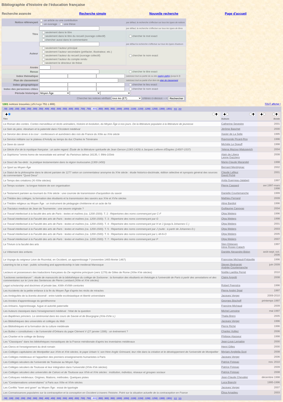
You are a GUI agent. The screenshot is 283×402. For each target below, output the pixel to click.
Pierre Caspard (230, 185)
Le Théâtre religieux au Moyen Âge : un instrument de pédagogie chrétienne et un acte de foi (57, 203)
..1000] (118, 109)
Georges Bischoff (231, 300)
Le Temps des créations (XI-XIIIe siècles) (27, 180)
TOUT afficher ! (273, 104)
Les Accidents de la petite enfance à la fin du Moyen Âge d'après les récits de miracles (53, 290)
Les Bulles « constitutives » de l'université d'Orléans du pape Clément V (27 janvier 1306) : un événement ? (65, 331)
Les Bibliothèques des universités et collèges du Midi (34, 321)
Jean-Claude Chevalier (234, 377)
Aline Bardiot (228, 203)
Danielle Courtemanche (235, 193)
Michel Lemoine (230, 310)
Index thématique (27, 76)
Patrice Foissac (230, 361)
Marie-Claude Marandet (235, 162)
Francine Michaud (231, 305)
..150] (16, 109)
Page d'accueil (236, 13)
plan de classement (169, 80)
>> (180, 108)
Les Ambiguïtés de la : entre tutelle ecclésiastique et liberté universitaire (54, 295)
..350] (40, 109)
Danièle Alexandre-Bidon (235, 251)
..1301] (168, 109)
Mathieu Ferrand (231, 198)
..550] (64, 109)
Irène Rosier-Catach (233, 247)
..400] (46, 109)
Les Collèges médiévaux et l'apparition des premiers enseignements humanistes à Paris (54, 356)
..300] (34, 109)
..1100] (133, 109)
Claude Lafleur (229, 172)
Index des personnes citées (21, 89)
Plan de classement (26, 80)
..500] (58, 109)
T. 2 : (82, 213)
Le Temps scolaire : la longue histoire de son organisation (36, 185)
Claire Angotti (229, 277)
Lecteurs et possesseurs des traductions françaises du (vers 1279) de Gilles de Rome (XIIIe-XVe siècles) (77, 272)
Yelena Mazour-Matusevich (237, 149)
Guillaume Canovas (232, 208)
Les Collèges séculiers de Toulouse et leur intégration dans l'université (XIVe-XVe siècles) (55, 367)
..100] (10, 109)
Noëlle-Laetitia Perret (233, 272)
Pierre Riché (228, 326)
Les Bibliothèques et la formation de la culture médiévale (36, 326)
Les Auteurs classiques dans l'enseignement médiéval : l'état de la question (47, 311)
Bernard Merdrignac (232, 167)
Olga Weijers (228, 213)
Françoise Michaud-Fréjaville (238, 259)
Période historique (26, 93)
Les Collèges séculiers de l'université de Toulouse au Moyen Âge (41, 362)
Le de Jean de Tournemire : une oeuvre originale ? (43, 208)
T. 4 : (96, 223)
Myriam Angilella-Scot (233, 351)
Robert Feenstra (230, 285)
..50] (5, 109)
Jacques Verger (230, 295)
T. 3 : (80, 218)
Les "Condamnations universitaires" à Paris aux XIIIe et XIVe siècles (43, 382)
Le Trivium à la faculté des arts (21, 244)
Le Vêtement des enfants (17, 251)
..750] (88, 109)
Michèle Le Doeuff (231, 144)
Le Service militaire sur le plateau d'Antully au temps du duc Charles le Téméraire (50, 139)
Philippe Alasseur (231, 336)
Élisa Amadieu (229, 392)
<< (175, 108)
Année (34, 67)
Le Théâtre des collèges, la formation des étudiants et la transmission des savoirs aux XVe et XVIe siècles (64, 198)
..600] (70, 109)
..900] (106, 109)
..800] (94, 109)
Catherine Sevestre (232, 123)
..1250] (154, 109)
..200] (22, 109)
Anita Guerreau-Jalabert (235, 180)
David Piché (228, 175)
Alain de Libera (230, 154)
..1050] (126, 109)
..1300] (161, 109)
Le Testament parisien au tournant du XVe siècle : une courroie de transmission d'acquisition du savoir (62, 193)
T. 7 (80, 239)
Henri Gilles (228, 346)
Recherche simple (92, 13)
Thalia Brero (228, 315)
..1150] (140, 109)
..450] (52, 109)
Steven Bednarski (231, 264)
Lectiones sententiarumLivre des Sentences (109, 279)
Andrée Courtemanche (234, 267)
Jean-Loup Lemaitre (233, 341)
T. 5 (99, 228)
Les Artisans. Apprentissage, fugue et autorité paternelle (35, 305)
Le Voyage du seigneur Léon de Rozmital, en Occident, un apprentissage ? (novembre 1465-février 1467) (64, 259)
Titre (35, 34)
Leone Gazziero (230, 157)
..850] (100, 109)
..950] (112, 109)
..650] (76, 109)
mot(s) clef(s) (164, 76)
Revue (34, 71)
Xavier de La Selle (232, 133)
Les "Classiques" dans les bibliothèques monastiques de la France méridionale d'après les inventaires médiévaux (69, 341)
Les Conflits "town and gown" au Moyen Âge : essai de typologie (40, 387)
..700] (82, 109)
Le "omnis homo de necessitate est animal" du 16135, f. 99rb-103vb (58, 154)
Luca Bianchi (228, 382)
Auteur (33, 53)
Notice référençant (26, 22)
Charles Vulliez (230, 331)
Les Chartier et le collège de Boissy (23, 336)
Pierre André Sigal (231, 290)
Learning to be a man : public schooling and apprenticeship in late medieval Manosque (53, 264)
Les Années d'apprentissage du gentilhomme (29, 300)
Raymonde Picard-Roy (234, 139)
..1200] (147, 109)
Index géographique (25, 84)
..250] (28, 109)
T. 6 (84, 234)
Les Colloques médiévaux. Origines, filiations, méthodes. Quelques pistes (46, 377)
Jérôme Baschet (230, 128)
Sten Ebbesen (229, 244)
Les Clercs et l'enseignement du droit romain (29, 346)
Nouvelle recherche (163, 13)
